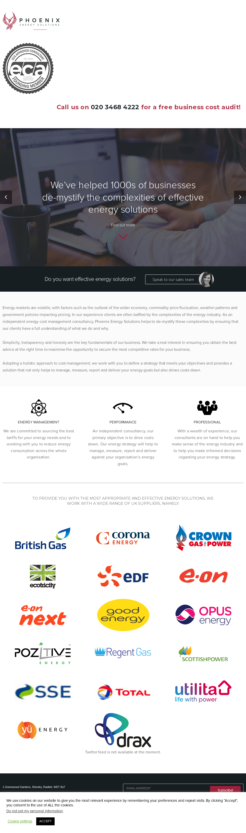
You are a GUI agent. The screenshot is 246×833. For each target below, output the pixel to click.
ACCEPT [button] (45, 821)
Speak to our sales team (177, 279)
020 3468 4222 (115, 107)
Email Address (139, 788)
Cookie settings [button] (20, 821)
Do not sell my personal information (34, 811)
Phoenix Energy (31, 21)
